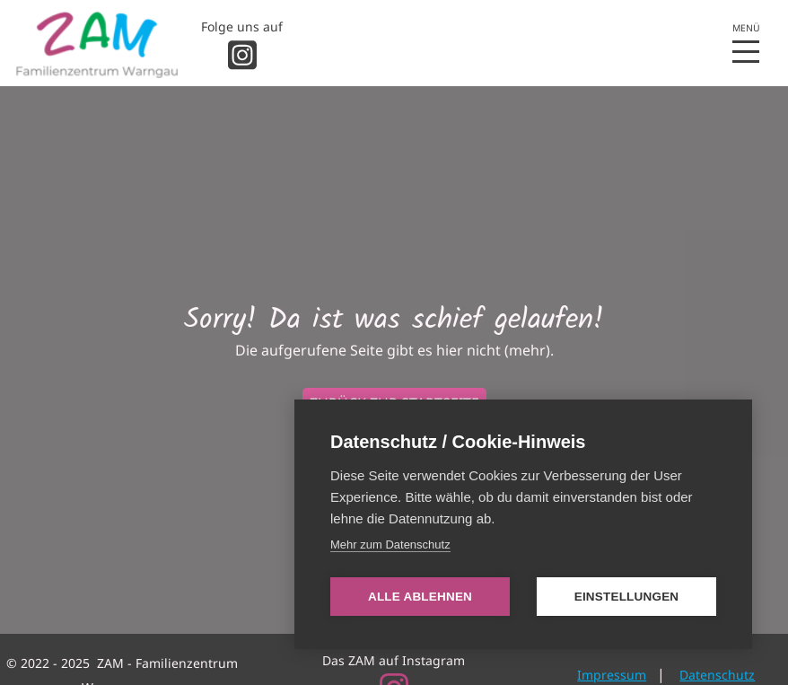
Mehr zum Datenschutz (390, 544)
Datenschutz (717, 674)
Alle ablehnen (420, 596)
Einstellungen (626, 596)
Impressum (611, 674)
